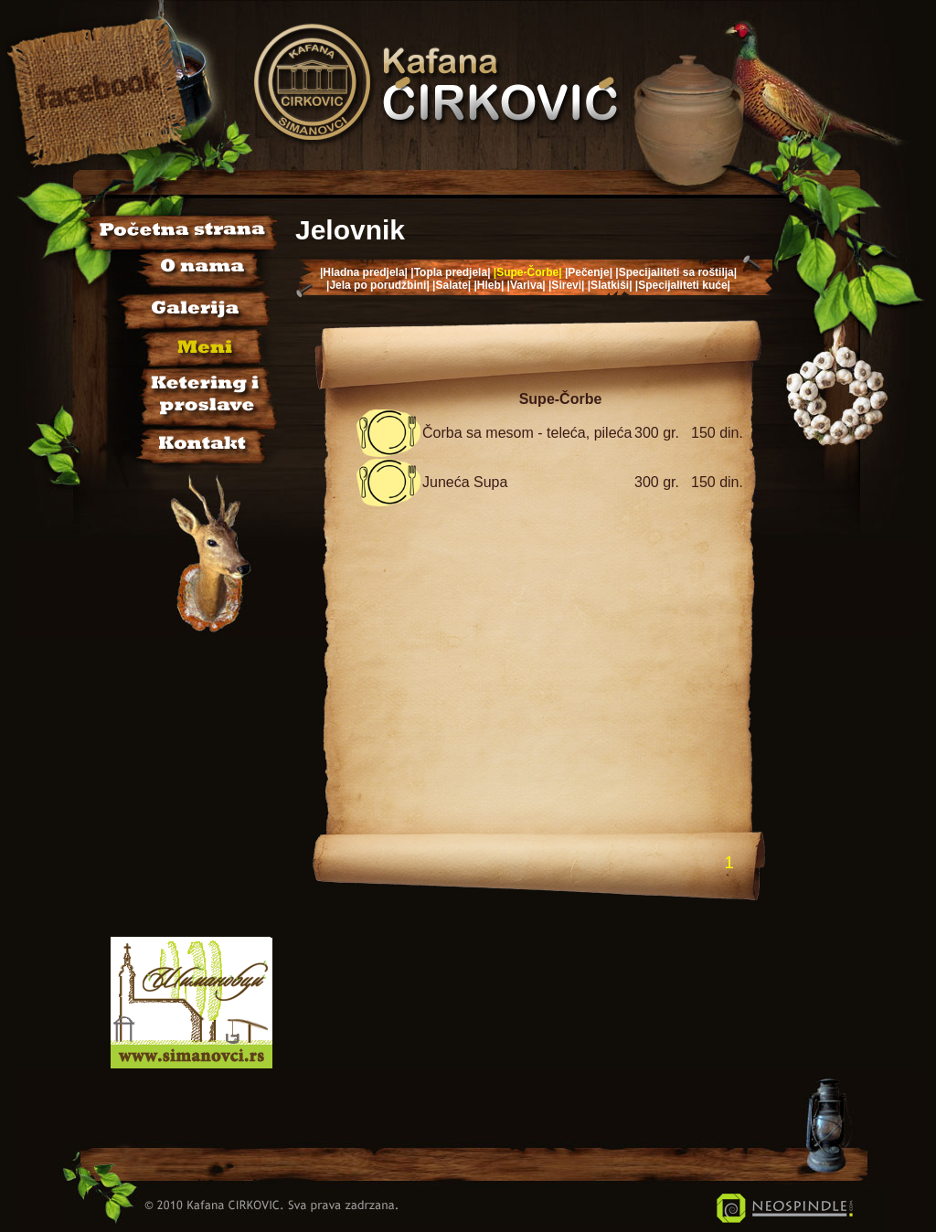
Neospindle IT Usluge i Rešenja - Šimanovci (784, 1208)
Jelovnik (181, 344)
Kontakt (181, 440)
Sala (181, 392)
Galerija (181, 306)
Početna (181, 232)
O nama (181, 269)
